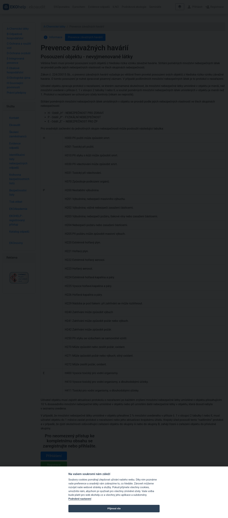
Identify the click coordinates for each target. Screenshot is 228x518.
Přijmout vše (114, 508)
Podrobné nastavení (79, 498)
